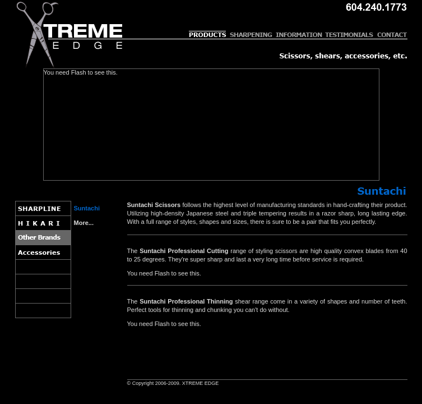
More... (84, 222)
